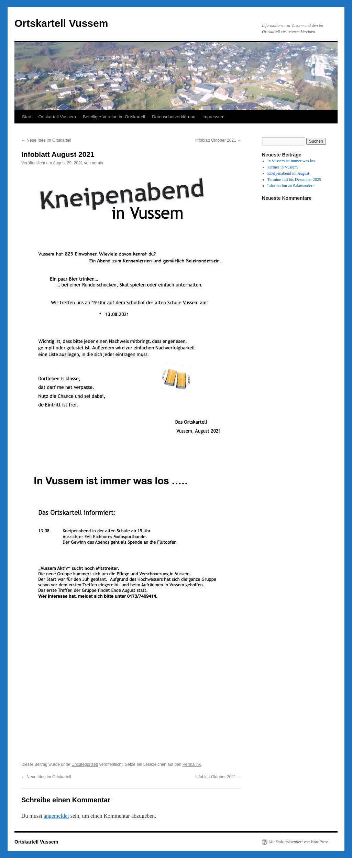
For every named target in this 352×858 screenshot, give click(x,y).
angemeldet (56, 816)
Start (26, 116)
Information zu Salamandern (291, 185)
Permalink (192, 764)
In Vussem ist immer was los (291, 161)
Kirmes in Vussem (282, 167)
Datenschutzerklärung (173, 116)
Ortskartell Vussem (61, 23)
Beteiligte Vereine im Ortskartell (114, 116)
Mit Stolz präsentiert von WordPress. (299, 841)
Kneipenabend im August (288, 173)
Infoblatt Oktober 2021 (218, 140)
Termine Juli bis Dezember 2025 (294, 179)
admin (97, 163)
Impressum (213, 116)
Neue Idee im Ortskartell (46, 140)
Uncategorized (85, 764)
